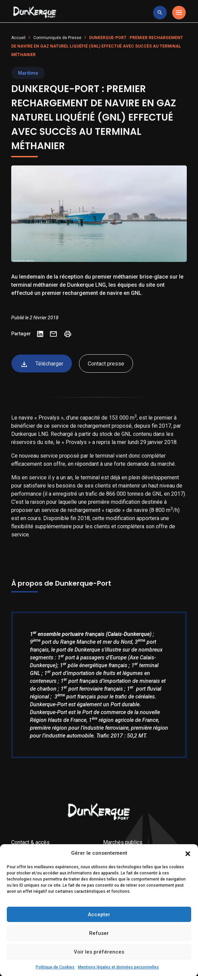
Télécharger (41, 364)
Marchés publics (123, 842)
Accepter (99, 928)
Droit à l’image (28, 853)
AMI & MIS (116, 853)
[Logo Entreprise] (34, 12)
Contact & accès (30, 842)
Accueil (18, 37)
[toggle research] (160, 12)
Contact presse (106, 363)
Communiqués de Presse (57, 37)
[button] (187, 867)
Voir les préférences (99, 965)
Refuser (99, 947)
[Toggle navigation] (179, 12)
